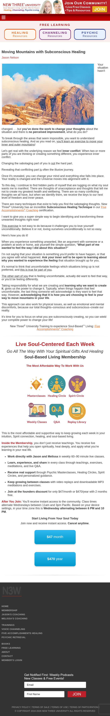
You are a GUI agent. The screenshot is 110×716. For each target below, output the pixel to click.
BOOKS (6, 644)
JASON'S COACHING (13, 614)
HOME (5, 606)
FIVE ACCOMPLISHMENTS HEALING (22, 633)
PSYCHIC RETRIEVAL (14, 637)
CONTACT (7, 656)
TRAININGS (8, 625)
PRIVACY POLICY (21, 707)
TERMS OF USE (59, 707)
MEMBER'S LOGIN (12, 660)
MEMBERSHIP (9, 610)
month (55, 537)
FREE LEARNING (11, 648)
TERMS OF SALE (41, 707)
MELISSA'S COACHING (15, 618)
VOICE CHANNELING (13, 629)
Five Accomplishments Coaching (68, 328)
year (55, 559)
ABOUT (6, 652)
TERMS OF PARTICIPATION (84, 707)
